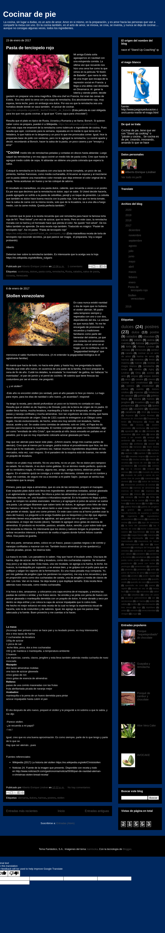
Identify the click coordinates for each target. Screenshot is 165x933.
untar (123, 610)
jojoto (134, 522)
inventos (139, 359)
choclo (152, 459)
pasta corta (45, 271)
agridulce (154, 428)
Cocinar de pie (29, 14)
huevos (151, 399)
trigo (139, 607)
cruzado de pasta (150, 472)
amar (152, 434)
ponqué (143, 405)
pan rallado (126, 554)
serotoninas (126, 601)
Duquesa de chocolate (132, 418)
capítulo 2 (129, 453)
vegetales (153, 409)
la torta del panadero (136, 525)
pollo (153, 569)
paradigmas (140, 557)
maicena (152, 535)
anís (123, 376)
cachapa (155, 450)
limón (152, 359)
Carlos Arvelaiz (147, 415)
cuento (140, 389)
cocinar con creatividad (134, 382)
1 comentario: (75, 266)
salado (138, 340)
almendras (126, 434)
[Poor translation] (14, 873)
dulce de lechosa (150, 481)
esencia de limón (130, 491)
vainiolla (134, 610)
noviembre (135, 235)
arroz (128, 379)
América (155, 412)
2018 (128, 220)
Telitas (124, 425)
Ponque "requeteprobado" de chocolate (147, 634)
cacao (124, 340)
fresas (152, 500)
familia (142, 497)
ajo (140, 431)
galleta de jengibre (150, 507)
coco (156, 382)
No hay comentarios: (79, 787)
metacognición (132, 544)
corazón (151, 469)
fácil (147, 503)
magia (124, 535)
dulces (33, 271)
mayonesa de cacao (148, 541)
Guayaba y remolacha (143, 665)
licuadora (140, 402)
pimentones (140, 566)
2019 (128, 215)
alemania (23, 797)
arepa (139, 440)
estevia (137, 494)
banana (124, 447)
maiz (123, 538)
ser (153, 598)
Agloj (151, 369)
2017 (128, 225)
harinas (42, 797)
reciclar (132, 591)
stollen (60, 797)
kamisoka (92, 849)
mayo (132, 261)
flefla (152, 497)
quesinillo (154, 582)
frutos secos (135, 503)
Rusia (68, 271)
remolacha (58, 271)
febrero (133, 277)
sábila (124, 604)
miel (147, 544)
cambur (155, 350)
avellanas (138, 444)
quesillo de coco (138, 582)
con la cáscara (133, 469)
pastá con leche (146, 563)
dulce (135, 332)
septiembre (136, 240)
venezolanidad (149, 610)
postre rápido (149, 576)
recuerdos (145, 591)
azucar (151, 444)
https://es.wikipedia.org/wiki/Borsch (78, 124)
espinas (125, 494)
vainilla (138, 369)
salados (77, 271)
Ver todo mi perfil (131, 177)
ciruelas (125, 463)
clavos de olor (140, 463)
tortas (124, 369)
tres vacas (126, 607)
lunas (152, 532)
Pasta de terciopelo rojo (30, 47)
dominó (124, 481)
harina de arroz (146, 356)
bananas (138, 447)
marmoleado (127, 541)
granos (131, 510)
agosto (133, 245)
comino (130, 386)
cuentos (126, 343)
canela (128, 353)
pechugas (126, 566)
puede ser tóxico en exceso (134, 579)
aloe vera (140, 434)
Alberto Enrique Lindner (140, 172)
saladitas (135, 595)
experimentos (152, 494)
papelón (154, 343)
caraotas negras (137, 456)
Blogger (127, 849)
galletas (142, 395)
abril (131, 266)
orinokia (125, 551)
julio (131, 250)
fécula (156, 503)
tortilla (134, 604)
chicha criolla (139, 459)
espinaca (150, 491)
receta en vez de (140, 588)
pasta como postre (130, 560)
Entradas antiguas (97, 811)
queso (152, 585)
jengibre (125, 402)
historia (137, 399)
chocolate (149, 336)
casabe (139, 379)
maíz (152, 402)
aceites (150, 373)
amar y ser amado (131, 437)
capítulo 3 (142, 453)
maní (152, 538)
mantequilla (137, 538)
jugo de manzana (150, 522)
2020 (128, 209)
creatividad (148, 386)
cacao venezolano (138, 450)
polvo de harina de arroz (133, 573)
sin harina (141, 601)
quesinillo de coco (134, 585)
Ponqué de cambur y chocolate (143, 696)
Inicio (61, 811)
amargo (151, 437)
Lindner (125, 373)
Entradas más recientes (22, 811)
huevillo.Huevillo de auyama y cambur (140, 513)
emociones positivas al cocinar (140, 485)
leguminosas (139, 532)
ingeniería (132, 516)
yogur (135, 614)
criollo (135, 472)
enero (132, 282)
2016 (128, 306)
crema (124, 389)
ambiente (125, 440)
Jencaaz (125, 350)
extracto (129, 497)
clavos (151, 379)
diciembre (135, 230)
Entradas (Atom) (65, 823)
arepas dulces (151, 376)
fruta (123, 503)
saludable (138, 409)
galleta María (131, 507)
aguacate (129, 431)
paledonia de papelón (144, 551)
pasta (153, 557)
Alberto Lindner (146, 346)
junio (132, 256)
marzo (133, 271)
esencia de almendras (144, 488)
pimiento (129, 569)
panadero (140, 554)
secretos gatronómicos (136, 598)
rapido (124, 588)
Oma (138, 373)
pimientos (141, 569)
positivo (134, 576)
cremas (124, 472)
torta (128, 346)
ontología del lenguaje (144, 547)
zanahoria (130, 412)
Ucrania (10, 275)
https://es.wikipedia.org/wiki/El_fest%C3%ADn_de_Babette (38, 110)
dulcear (140, 343)
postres (52, 797)
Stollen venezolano (25, 295)
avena (150, 340)
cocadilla (142, 466)
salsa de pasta (91, 271)
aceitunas (23, 271)
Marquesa (137, 422)
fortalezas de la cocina (132, 500)
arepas (134, 376)
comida (155, 466)
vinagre (124, 614)
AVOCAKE (143, 755)
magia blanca (137, 535)
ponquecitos (127, 405)
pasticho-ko (126, 563)
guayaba (148, 510)
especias (138, 392)
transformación (148, 604)
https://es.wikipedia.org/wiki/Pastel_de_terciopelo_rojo (36, 233)
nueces (138, 363)
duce (135, 481)
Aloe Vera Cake (146, 725)
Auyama (129, 415)
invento (140, 519)
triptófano (150, 607)
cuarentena (150, 478)
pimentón (154, 566)
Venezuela (22, 275)
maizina (125, 363)
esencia (125, 488)
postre (154, 332)
